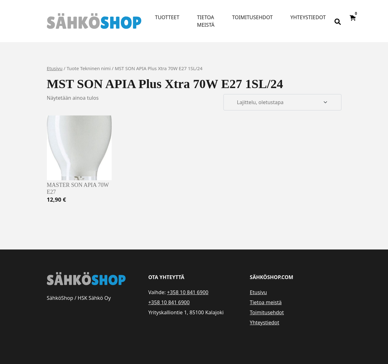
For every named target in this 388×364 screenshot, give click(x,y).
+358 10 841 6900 (187, 292)
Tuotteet (167, 17)
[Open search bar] (338, 21)
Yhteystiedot (308, 17)
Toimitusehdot (252, 17)
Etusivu (55, 68)
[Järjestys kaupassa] (282, 102)
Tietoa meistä (206, 21)
